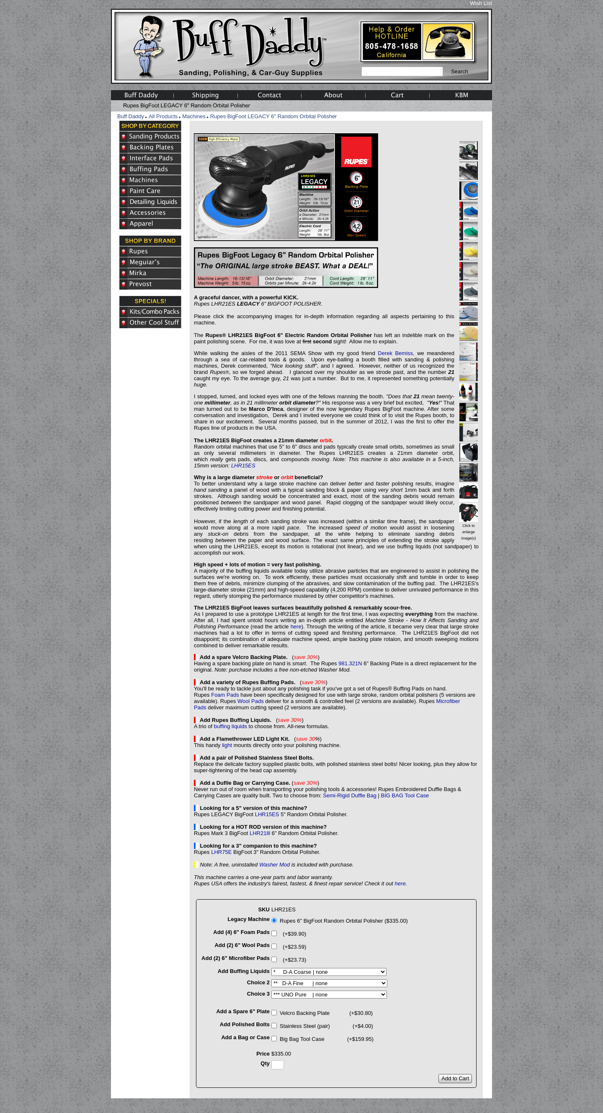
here (296, 626)
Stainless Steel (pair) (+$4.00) (326, 1026)
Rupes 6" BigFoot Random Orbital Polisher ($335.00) (344, 921)
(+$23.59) (293, 947)
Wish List (481, 3)
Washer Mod (274, 864)
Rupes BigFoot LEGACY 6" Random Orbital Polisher (273, 116)
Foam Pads (225, 695)
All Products (163, 116)
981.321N (350, 663)
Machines (194, 116)
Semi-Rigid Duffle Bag (349, 795)
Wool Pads (250, 701)
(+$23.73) (293, 960)
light (227, 745)
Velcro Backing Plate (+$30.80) (326, 1013)
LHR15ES (243, 465)
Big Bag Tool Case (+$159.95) (327, 1039)
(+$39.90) (293, 934)
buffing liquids (230, 726)
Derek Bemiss (395, 353)
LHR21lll (260, 833)
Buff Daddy (130, 116)
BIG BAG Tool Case (405, 795)
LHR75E (221, 852)
